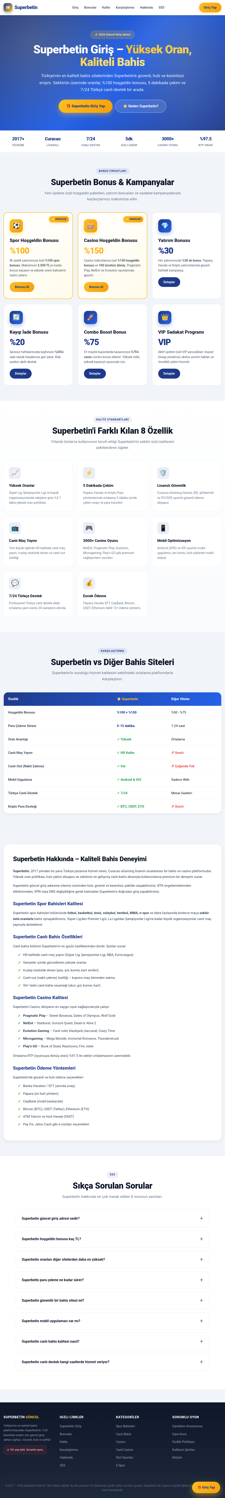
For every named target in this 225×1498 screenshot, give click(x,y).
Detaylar (169, 282)
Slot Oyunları (124, 1457)
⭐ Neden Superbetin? (140, 106)
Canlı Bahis (123, 1434)
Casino (120, 1442)
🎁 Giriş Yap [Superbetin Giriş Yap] (206, 1487)
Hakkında (146, 7)
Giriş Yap (210, 7)
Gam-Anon (179, 1434)
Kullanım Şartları (183, 1450)
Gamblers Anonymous (187, 1426)
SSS (161, 7)
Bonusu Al (22, 287)
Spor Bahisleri (125, 1426)
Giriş (75, 7)
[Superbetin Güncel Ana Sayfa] (20, 7)
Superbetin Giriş (71, 1426)
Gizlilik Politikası (183, 1442)
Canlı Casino (124, 1450)
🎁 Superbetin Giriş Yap (85, 106)
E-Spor (120, 1465)
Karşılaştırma (125, 7)
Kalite (106, 7)
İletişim (177, 1457)
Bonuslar (90, 7)
